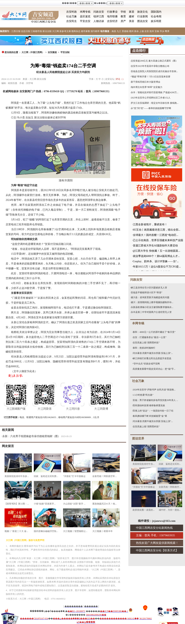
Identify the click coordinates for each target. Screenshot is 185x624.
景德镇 (125, 31)
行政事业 (112, 11)
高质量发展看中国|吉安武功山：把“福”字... (154, 369)
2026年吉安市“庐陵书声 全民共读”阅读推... (154, 389)
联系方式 (170, 550)
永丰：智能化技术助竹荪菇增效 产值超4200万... (154, 92)
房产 (123, 21)
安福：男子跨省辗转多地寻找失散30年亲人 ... (155, 400)
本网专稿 (85, 11)
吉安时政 (71, 11)
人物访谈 (98, 21)
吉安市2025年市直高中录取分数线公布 (150, 66)
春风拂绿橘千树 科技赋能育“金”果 (150, 416)
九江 (119, 31)
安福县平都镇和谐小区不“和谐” (146, 292)
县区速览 (85, 16)
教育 (123, 16)
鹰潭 (167, 31)
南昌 (114, 31)
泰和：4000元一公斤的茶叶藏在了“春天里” (154, 332)
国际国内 (156, 11)
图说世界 (138, 438)
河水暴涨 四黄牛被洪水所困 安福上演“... (153, 353)
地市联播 (112, 16)
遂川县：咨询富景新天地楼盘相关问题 (150, 297)
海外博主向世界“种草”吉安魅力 (146, 87)
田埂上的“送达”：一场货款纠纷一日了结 (153, 410)
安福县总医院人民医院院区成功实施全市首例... (154, 71)
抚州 (152, 31)
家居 (131, 11)
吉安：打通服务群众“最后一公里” (149, 337)
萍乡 (162, 31)
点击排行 (139, 51)
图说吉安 (142, 21)
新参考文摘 (65, 31)
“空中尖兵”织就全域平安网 (146, 363)
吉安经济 (112, 21)
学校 (123, 11)
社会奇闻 (156, 16)
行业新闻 (142, 16)
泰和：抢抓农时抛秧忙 (144, 348)
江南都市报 (36, 31)
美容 (131, 21)
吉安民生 (71, 21)
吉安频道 (52, 52)
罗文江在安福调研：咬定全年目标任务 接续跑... (154, 103)
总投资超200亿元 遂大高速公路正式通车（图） (154, 60)
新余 (136, 31)
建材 (131, 16)
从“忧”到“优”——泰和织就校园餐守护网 (151, 108)
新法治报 (47, 31)
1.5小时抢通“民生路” (143, 395)
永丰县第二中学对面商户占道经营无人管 (151, 312)
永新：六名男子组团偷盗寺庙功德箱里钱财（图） (31, 436)
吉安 (146, 31)
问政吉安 (98, 11)
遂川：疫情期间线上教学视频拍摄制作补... (152, 302)
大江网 (55, 31)
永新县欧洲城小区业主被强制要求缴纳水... (152, 307)
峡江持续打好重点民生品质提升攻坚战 (152, 358)
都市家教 (85, 31)
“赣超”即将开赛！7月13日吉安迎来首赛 (150, 76)
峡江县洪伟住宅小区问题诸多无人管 (149, 287)
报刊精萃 (95, 31)
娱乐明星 (156, 21)
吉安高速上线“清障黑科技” (146, 342)
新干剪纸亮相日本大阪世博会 (145, 82)
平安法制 (64, 52)
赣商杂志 (75, 31)
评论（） (120, 79)
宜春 (157, 31)
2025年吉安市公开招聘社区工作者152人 (150, 97)
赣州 (131, 31)
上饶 (141, 31)
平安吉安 (85, 21)
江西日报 (15, 31)
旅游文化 (142, 11)
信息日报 (25, 31)
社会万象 (71, 16)
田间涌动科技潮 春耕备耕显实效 (149, 405)
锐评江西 (98, 16)
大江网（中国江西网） (33, 52)
